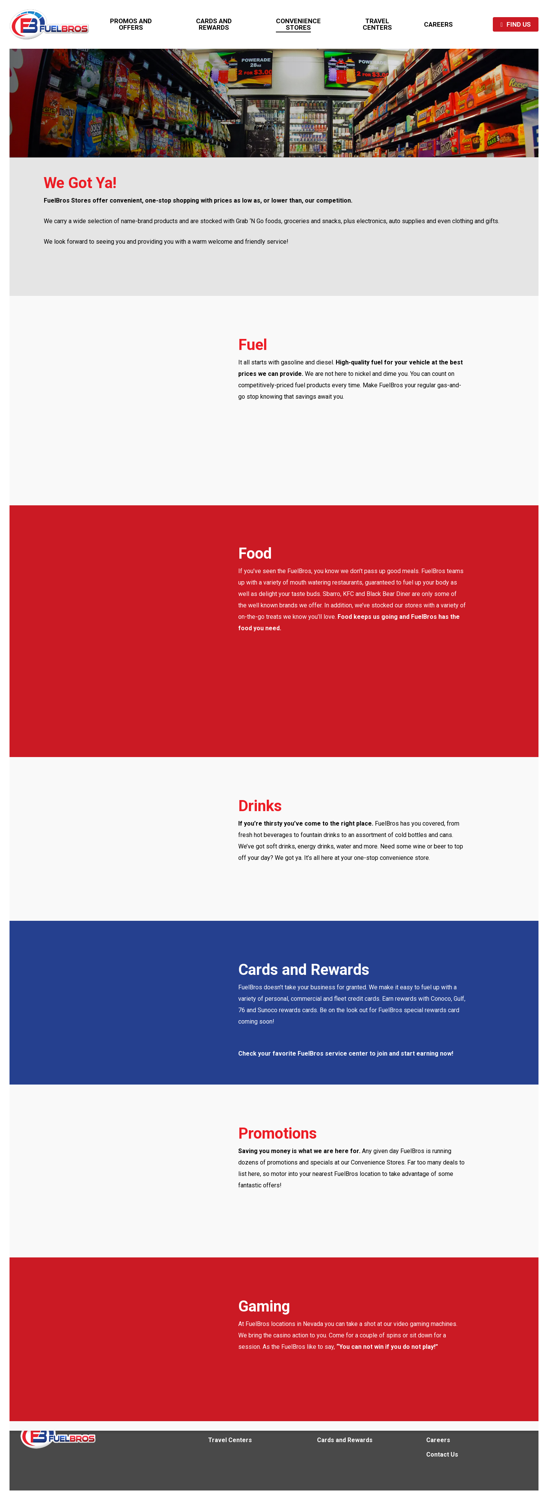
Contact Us (442, 1454)
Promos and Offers (345, 1425)
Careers (438, 1440)
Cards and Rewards (345, 1440)
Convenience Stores (238, 1425)
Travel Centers (230, 1440)
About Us (439, 1425)
